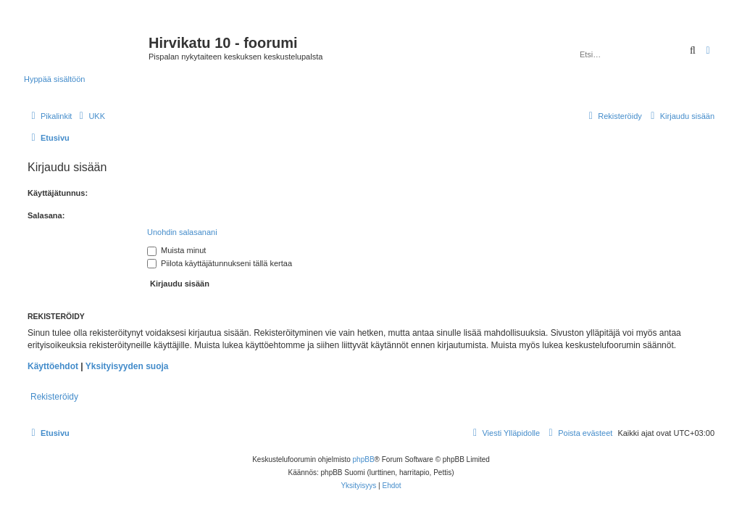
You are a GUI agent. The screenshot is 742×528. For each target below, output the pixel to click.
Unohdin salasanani (182, 232)
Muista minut (176, 250)
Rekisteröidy (54, 397)
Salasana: (46, 215)
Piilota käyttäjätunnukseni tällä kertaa (219, 263)
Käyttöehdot (53, 366)
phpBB (364, 459)
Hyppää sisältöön (54, 79)
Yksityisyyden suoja (127, 366)
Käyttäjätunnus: (58, 193)
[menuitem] (90, 116)
